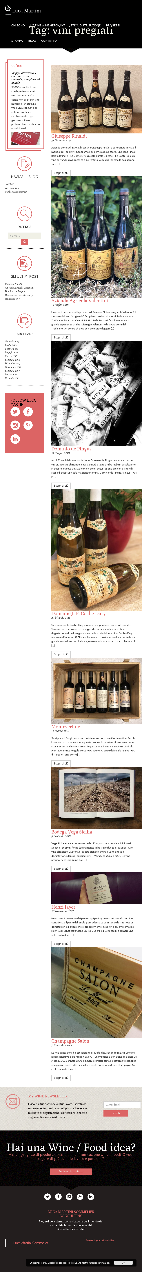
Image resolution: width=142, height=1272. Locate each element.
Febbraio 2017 (12, 370)
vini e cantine (12, 187)
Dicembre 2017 (12, 363)
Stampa (17, 40)
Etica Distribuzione (86, 25)
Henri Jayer (63, 907)
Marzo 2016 (11, 374)
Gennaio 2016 (12, 378)
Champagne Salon (70, 1041)
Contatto (49, 40)
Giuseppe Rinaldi (69, 136)
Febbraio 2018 (12, 359)
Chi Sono (18, 25)
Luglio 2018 (11, 345)
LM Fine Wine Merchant (47, 25)
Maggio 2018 (11, 352)
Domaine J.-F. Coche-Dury (78, 613)
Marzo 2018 (11, 356)
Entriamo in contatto (71, 1171)
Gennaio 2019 (12, 341)
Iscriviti (116, 1113)
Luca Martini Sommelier (30, 1243)
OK (123, 1263)
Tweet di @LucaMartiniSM (100, 1240)
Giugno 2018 (11, 348)
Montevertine (65, 726)
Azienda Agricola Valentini (79, 300)
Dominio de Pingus (71, 449)
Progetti (113, 25)
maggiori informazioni (99, 1263)
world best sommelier (16, 191)
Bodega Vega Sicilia (71, 832)
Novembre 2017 (13, 367)
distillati (9, 184)
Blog (32, 40)
